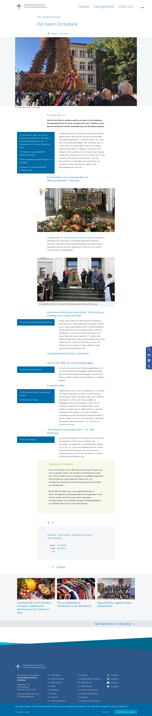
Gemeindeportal (86, 686)
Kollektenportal (85, 682)
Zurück (61, 567)
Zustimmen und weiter (125, 712)
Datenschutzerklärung (58, 701)
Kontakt (53, 693)
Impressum (54, 697)
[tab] (148, 350)
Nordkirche (114, 675)
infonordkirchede (27, 696)
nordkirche (114, 679)
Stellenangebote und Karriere (90, 679)
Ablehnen (105, 712)
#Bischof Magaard (54, 538)
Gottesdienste (55, 675)
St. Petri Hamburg (29, 439)
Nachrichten (54, 690)
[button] (142, 6)
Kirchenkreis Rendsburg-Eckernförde (36, 322)
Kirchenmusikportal (57, 679)
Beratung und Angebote (89, 693)
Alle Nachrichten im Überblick (113, 623)
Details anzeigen (24, 712)
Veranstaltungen (56, 682)
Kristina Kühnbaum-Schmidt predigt (78, 237)
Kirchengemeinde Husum (32, 369)
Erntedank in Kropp (30, 400)
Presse (53, 686)
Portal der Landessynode (89, 690)
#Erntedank (52, 535)
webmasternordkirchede (29, 694)
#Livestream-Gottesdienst (82, 535)
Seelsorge (84, 697)
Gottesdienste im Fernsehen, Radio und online (34, 145)
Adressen (83, 675)
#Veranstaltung (64, 535)
